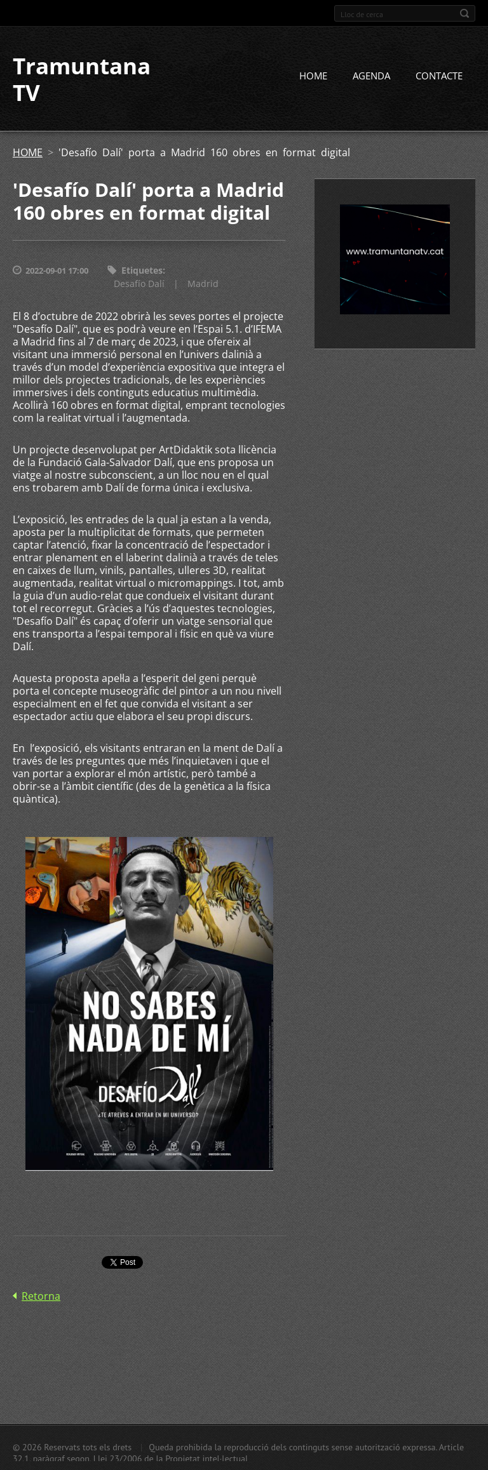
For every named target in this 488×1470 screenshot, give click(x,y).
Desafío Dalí (139, 283)
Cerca (464, 13)
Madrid (203, 283)
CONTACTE (439, 75)
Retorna (41, 1296)
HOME (313, 75)
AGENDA (371, 75)
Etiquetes (142, 270)
